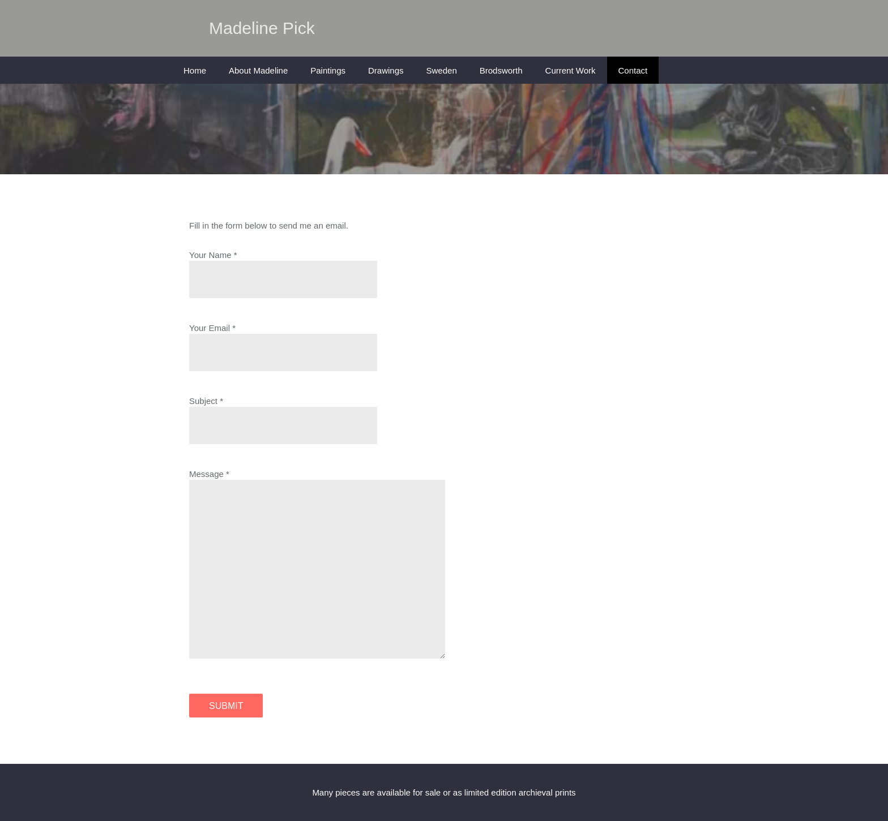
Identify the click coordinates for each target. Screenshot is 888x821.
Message (206, 474)
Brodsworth (501, 70)
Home (194, 70)
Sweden (441, 70)
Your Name (210, 255)
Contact (633, 70)
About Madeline (258, 70)
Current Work (570, 70)
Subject (203, 401)
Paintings (327, 70)
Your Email (209, 328)
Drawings (386, 70)
